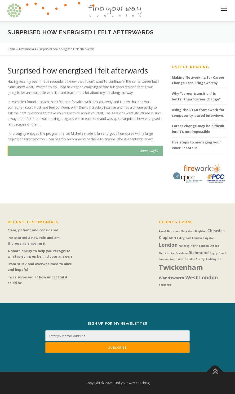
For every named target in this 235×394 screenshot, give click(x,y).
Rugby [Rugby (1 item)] (214, 253)
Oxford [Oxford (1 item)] (214, 245)
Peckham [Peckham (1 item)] (182, 253)
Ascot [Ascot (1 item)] (162, 231)
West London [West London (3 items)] (201, 277)
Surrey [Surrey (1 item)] (200, 259)
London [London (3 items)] (168, 245)
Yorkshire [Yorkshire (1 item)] (165, 284)
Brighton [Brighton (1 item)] (200, 231)
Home (12, 49)
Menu (224, 9)
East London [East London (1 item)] (194, 238)
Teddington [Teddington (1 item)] (213, 259)
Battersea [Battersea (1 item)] (173, 231)
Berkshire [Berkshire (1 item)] (187, 231)
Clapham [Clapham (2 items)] (167, 237)
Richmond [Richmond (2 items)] (199, 252)
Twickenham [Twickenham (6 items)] (181, 267)
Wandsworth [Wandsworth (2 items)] (171, 278)
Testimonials (27, 49)
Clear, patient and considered (33, 230)
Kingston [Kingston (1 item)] (208, 238)
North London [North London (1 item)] (200, 245)
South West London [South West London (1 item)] (182, 259)
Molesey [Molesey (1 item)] (184, 245)
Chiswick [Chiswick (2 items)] (216, 230)
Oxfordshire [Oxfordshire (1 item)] (167, 253)
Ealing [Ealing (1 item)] (181, 238)
